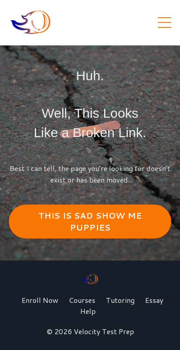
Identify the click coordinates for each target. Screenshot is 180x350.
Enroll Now (40, 300)
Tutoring (120, 300)
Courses (82, 300)
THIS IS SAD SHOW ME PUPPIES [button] (90, 221)
